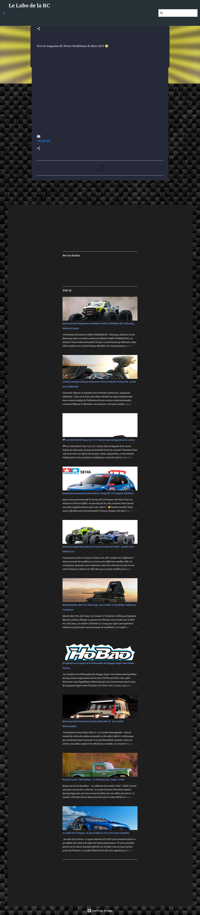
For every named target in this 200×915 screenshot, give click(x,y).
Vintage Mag (44, 141)
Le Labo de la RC (29, 6)
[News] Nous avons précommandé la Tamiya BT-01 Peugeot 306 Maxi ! (98, 493)
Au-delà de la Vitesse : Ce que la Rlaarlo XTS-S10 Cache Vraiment (95, 833)
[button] (38, 29)
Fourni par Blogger (100, 910)
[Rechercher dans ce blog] (181, 13)
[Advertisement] (84, 18)
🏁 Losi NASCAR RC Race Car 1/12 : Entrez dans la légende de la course (98, 440)
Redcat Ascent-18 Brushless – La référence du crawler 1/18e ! (93, 779)
